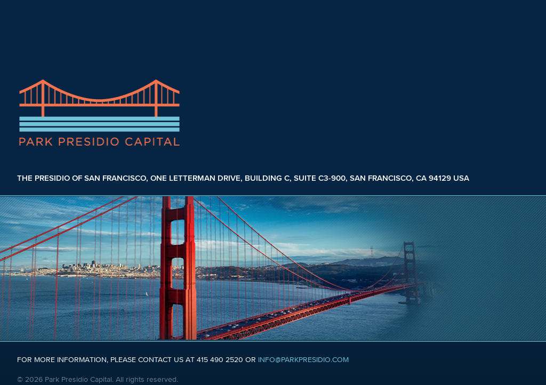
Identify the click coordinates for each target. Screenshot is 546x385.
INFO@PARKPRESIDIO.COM (303, 360)
